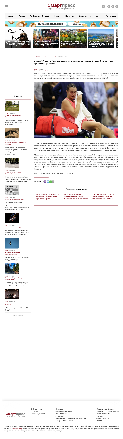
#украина (21, 227)
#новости (42, 71)
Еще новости (17, 315)
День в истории (85, 16)
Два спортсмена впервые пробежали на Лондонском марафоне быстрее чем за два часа (76, 196)
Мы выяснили (110, 16)
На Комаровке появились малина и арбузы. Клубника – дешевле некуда (72, 43)
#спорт (36, 71)
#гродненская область (11, 116)
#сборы (14, 172)
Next (116, 37)
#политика (8, 227)
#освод (18, 115)
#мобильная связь (17, 303)
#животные (15, 142)
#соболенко (48, 71)
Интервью (69, 16)
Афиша (22, 16)
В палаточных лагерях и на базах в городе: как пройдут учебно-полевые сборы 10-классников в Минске (18, 179)
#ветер (20, 278)
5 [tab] (67, 50)
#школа (19, 172)
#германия (15, 227)
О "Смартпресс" (36, 409)
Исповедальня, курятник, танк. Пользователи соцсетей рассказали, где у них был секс (18, 43)
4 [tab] (64, 50)
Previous (6, 37)
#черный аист (16, 252)
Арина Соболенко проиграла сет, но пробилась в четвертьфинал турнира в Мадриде (47, 196)
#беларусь (8, 144)
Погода (57, 16)
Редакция (34, 411)
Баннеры (99, 416)
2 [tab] (58, 50)
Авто (98, 16)
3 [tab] (61, 50)
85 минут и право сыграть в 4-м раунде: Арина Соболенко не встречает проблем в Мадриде (103, 196)
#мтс (24, 303)
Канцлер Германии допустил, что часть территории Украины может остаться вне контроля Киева (17, 232)
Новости (10, 16)
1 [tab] (55, 50)
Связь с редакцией (38, 414)
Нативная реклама (103, 414)
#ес (25, 227)
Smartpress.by (17, 428)
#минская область (10, 174)
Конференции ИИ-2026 (39, 16)
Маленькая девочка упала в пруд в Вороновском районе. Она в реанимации (17, 122)
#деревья (14, 278)
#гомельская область (11, 254)
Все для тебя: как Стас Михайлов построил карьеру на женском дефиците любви (46, 43)
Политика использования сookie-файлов (70, 418)
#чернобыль (22, 142)
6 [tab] (70, 50)
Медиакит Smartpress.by (105, 409)
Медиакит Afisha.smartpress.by (107, 411)
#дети (14, 115)
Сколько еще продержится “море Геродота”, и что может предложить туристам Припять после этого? (101, 43)
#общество (8, 115)
